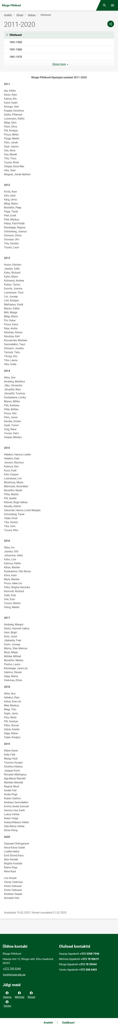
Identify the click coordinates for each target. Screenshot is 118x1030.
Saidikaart (68, 1022)
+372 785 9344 (12, 968)
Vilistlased (59, 35)
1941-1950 (15, 42)
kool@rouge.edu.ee (14, 974)
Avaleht (8, 15)
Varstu (7, 1004)
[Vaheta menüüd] (112, 5)
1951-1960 (15, 49)
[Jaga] (110, 24)
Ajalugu (32, 15)
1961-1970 (15, 56)
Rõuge (19, 15)
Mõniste (19, 995)
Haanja (7, 995)
